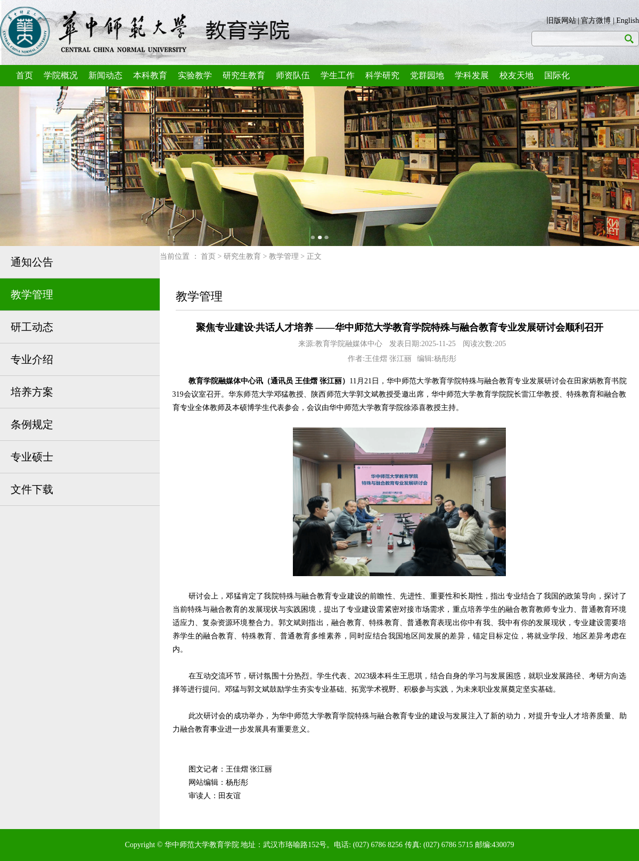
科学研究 (382, 75)
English (627, 20)
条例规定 (32, 424)
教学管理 (32, 294)
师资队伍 (293, 75)
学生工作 (338, 75)
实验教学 (195, 75)
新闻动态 (105, 75)
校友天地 (516, 75)
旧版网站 (561, 20)
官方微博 (596, 20)
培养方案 (32, 392)
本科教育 (150, 75)
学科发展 (472, 75)
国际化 (557, 75)
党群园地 (427, 75)
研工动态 (32, 327)
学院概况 (61, 75)
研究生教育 (244, 75)
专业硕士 (32, 457)
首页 (24, 75)
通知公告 (32, 262)
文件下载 (32, 489)
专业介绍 (32, 359)
